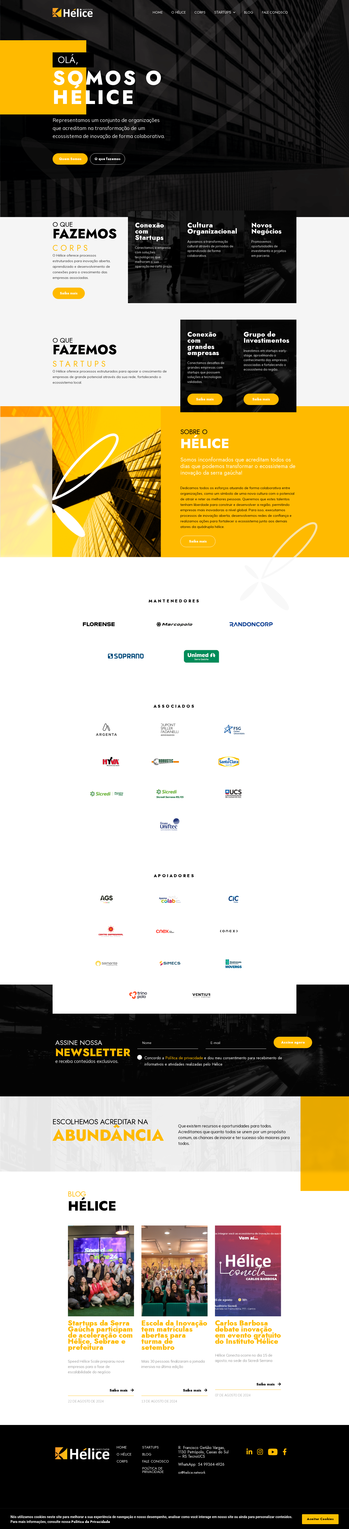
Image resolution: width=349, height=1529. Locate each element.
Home (158, 12)
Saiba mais (69, 293)
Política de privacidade (184, 1058)
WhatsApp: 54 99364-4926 (201, 1464)
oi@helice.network (191, 1472)
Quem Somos (70, 158)
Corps (200, 12)
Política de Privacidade (153, 1470)
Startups (150, 1447)
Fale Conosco (275, 12)
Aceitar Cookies (320, 1519)
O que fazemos (107, 158)
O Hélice (178, 12)
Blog (248, 12)
